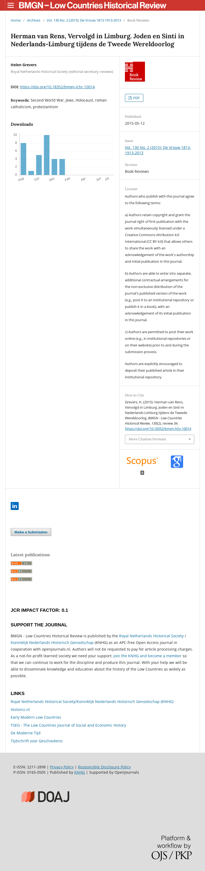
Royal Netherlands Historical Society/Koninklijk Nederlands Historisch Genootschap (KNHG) (92, 701)
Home (16, 20)
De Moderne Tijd (26, 732)
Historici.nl (20, 709)
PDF (136, 97)
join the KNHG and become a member (147, 655)
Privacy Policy (62, 766)
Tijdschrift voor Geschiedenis (37, 740)
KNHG (79, 772)
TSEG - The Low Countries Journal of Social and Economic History (68, 725)
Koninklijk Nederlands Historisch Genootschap (52, 642)
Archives (33, 20)
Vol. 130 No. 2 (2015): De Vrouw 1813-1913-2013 (84, 20)
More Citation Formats (147, 439)
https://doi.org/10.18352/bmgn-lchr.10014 (57, 86)
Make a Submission (31, 532)
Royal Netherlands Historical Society (151, 635)
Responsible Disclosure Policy (104, 766)
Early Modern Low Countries (36, 717)
